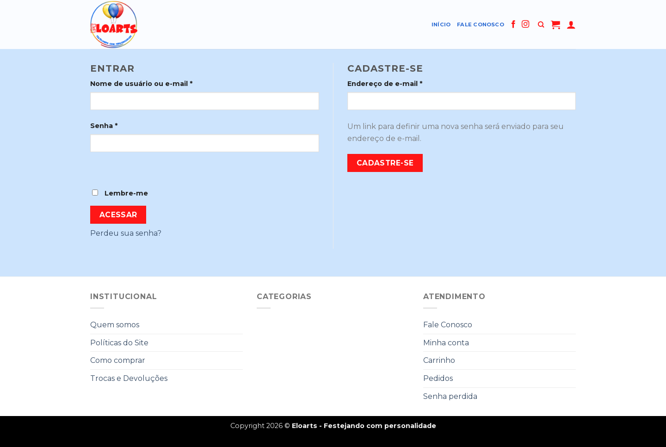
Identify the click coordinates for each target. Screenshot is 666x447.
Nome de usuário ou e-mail (141, 84)
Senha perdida (450, 396)
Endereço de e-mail (384, 84)
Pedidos (438, 378)
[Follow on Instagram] (525, 24)
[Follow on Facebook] (513, 24)
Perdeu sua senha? (125, 233)
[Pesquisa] (541, 24)
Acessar (118, 214)
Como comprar (117, 360)
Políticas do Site (119, 342)
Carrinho (439, 360)
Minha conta (446, 342)
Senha (103, 126)
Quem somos (114, 324)
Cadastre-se (385, 163)
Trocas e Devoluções (128, 378)
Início (441, 24)
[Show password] (99, 168)
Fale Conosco (480, 24)
